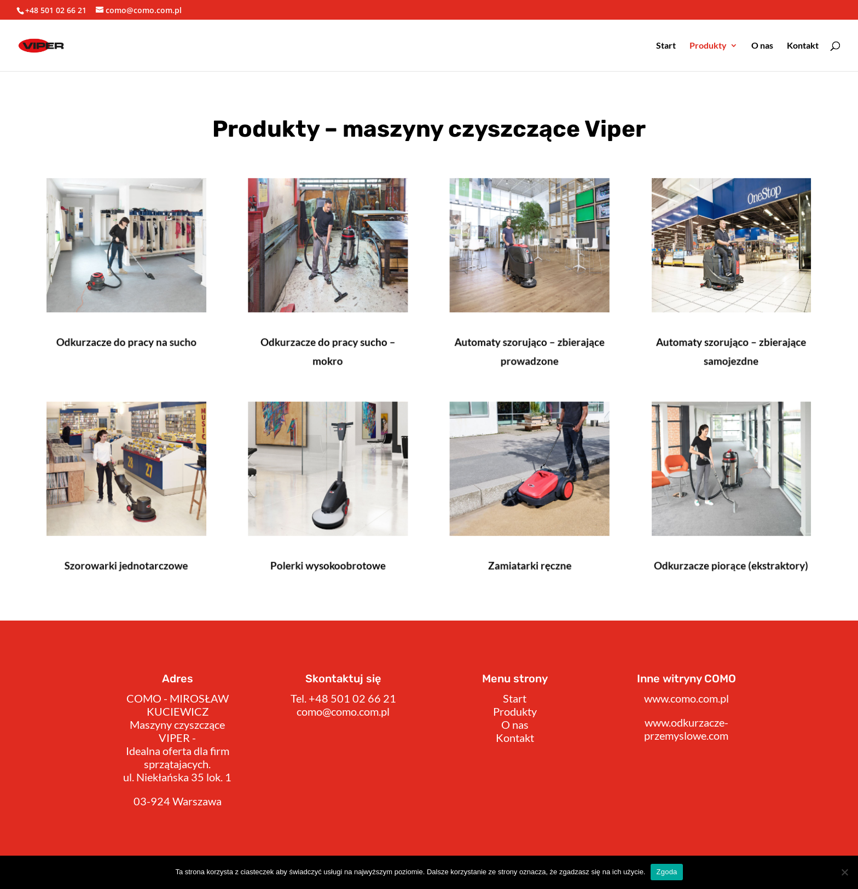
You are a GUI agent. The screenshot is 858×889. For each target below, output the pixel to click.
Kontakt (803, 46)
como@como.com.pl (343, 711)
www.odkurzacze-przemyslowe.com (686, 729)
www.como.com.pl (686, 698)
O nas (762, 46)
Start (666, 46)
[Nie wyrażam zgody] (844, 872)
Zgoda (666, 872)
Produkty (708, 46)
